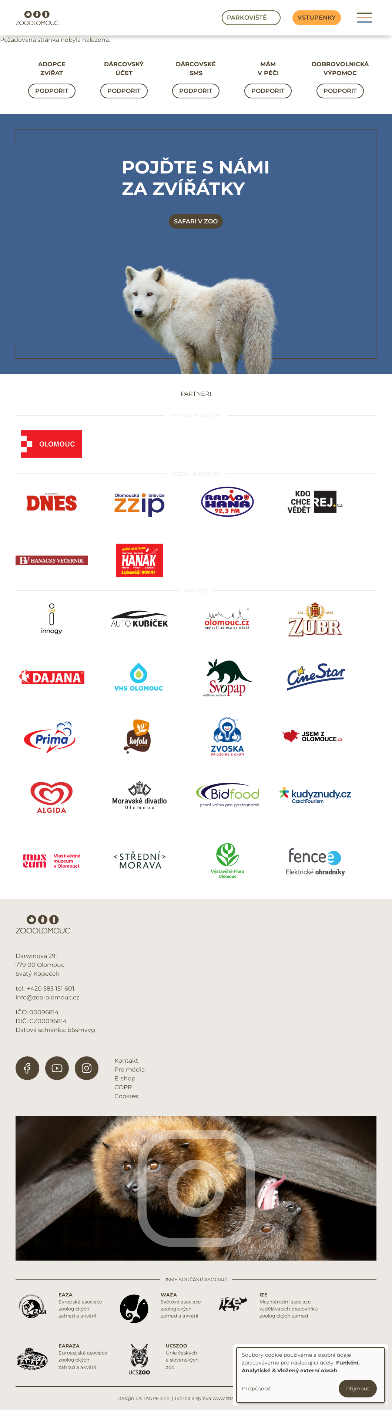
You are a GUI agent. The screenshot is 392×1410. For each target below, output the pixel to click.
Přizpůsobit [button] (256, 1388)
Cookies (126, 1096)
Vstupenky (317, 17)
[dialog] (311, 1375)
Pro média (129, 1069)
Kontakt (126, 1060)
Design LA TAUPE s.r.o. (144, 1398)
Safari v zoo (196, 221)
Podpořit (51, 90)
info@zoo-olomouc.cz (47, 997)
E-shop (124, 1078)
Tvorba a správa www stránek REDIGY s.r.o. (224, 1398)
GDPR (123, 1087)
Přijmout (357, 1388)
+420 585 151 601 (50, 988)
